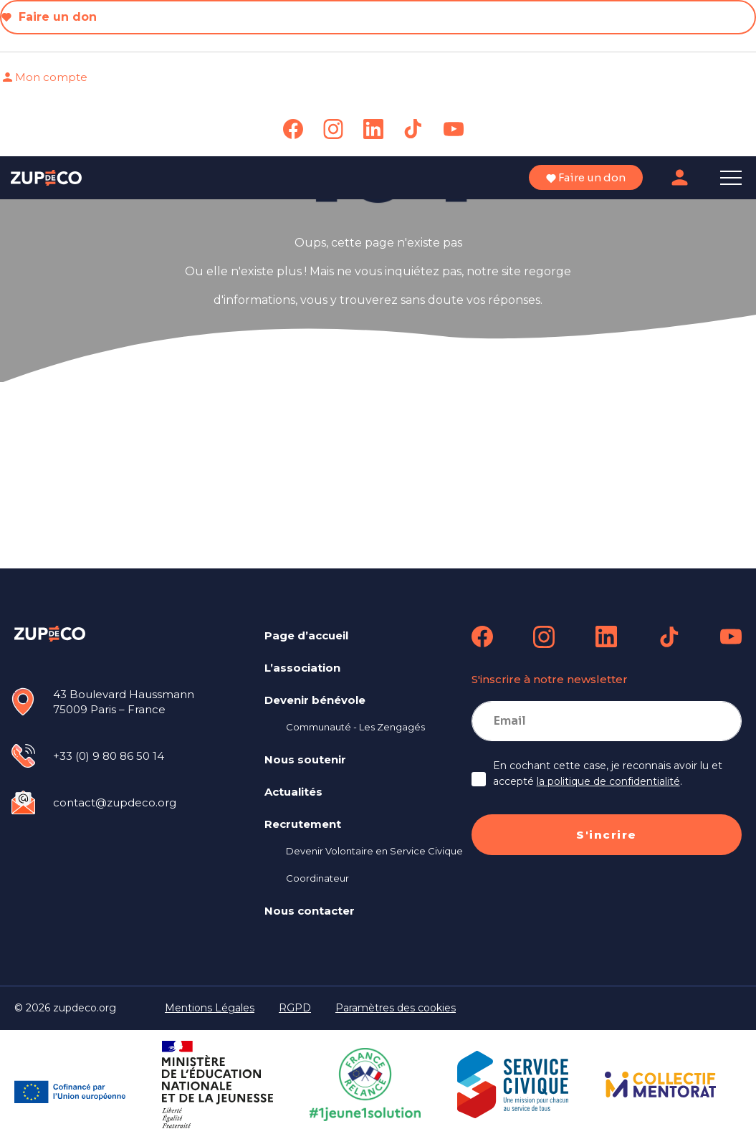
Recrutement (302, 824)
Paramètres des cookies (395, 1007)
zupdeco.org (84, 1007)
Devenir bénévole (314, 700)
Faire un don (49, 17)
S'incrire (606, 835)
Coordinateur (317, 878)
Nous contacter (309, 911)
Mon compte (43, 77)
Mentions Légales (209, 1007)
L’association (302, 668)
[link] (293, 129)
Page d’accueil (306, 635)
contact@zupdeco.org (114, 802)
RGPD (295, 1007)
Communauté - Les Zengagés (355, 727)
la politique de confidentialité (608, 781)
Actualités (293, 792)
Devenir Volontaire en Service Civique (374, 851)
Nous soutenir (305, 759)
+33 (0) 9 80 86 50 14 (108, 756)
